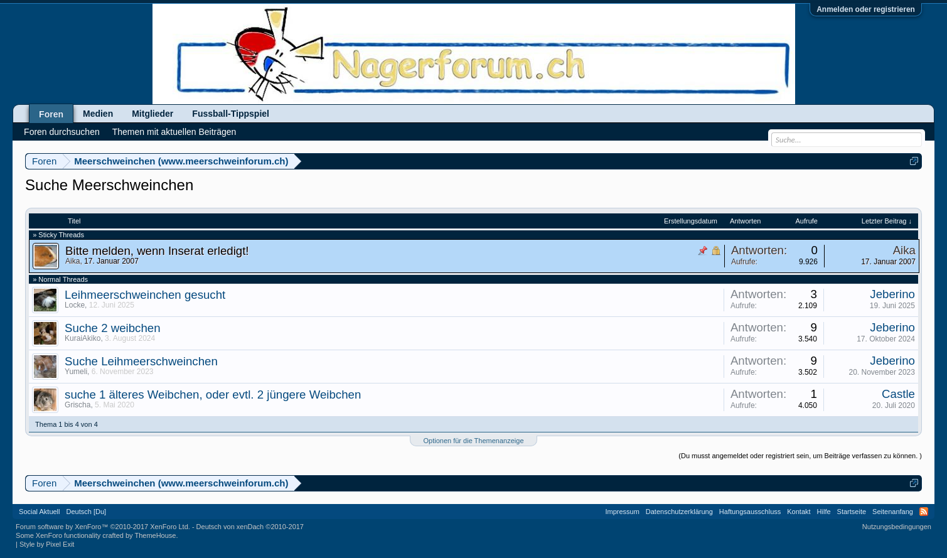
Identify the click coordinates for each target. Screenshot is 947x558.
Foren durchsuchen (62, 132)
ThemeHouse (155, 535)
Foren (51, 114)
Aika (72, 261)
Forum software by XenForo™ (103, 526)
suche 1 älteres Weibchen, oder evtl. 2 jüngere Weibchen (213, 394)
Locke (75, 305)
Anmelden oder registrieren (865, 9)
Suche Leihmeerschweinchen (141, 361)
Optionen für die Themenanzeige (473, 440)
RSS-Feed (923, 511)
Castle (898, 393)
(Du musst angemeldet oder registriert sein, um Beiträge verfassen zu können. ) (800, 455)
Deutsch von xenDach (250, 526)
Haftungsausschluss (750, 511)
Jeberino (892, 294)
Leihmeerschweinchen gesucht (145, 294)
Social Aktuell (39, 511)
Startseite (851, 511)
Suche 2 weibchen (112, 328)
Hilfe (824, 511)
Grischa (77, 404)
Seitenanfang (892, 511)
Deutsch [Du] (87, 511)
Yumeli (76, 371)
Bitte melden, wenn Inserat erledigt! (157, 250)
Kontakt (798, 511)
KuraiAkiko (82, 338)
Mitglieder (152, 114)
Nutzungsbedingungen (896, 526)
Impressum (622, 511)
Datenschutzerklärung (679, 511)
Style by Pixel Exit (46, 544)
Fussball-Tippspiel (230, 114)
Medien (98, 114)
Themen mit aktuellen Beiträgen (174, 132)
